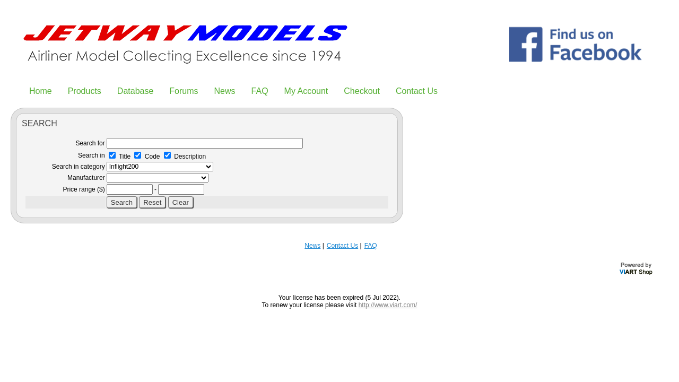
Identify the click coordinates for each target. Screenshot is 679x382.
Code (147, 156)
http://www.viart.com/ (388, 305)
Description (185, 156)
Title (119, 156)
